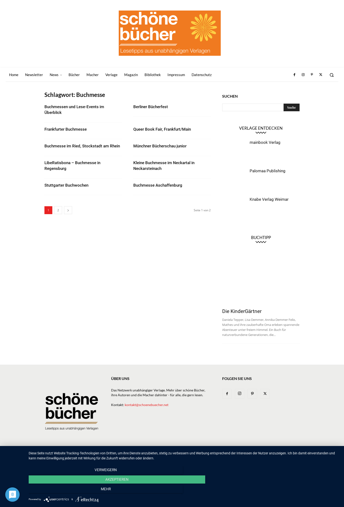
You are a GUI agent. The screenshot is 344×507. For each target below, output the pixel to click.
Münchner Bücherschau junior (160, 146)
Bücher (173, 453)
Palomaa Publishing (267, 170)
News (158, 453)
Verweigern (75, 490)
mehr (293, 490)
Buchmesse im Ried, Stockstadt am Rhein (82, 146)
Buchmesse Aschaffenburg (157, 185)
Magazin (225, 453)
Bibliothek (244, 453)
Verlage (189, 453)
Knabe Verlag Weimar (269, 199)
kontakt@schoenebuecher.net (146, 405)
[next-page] (68, 210)
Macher (207, 453)
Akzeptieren (184, 490)
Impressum (266, 453)
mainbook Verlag (265, 142)
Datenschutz (289, 453)
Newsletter (140, 453)
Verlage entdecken (261, 128)
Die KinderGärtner (242, 311)
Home (122, 453)
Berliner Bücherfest (150, 106)
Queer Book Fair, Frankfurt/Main (162, 129)
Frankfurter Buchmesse (65, 129)
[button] (331, 75)
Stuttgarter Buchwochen (66, 185)
